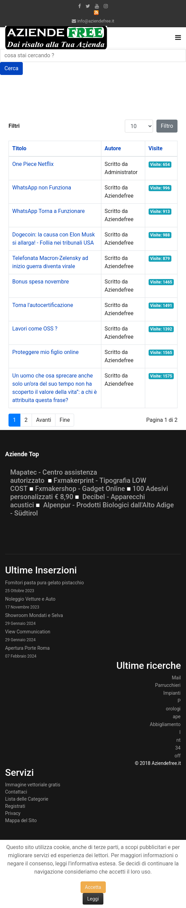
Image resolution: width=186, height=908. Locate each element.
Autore (113, 148)
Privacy (12, 813)
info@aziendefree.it (95, 21)
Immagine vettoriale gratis (32, 784)
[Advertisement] (63, 100)
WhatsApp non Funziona (41, 187)
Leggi (93, 899)
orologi (173, 708)
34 (178, 748)
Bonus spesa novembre (40, 281)
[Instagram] (106, 6)
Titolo (19, 148)
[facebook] (79, 6)
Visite (156, 148)
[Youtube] (97, 6)
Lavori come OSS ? (34, 328)
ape (177, 716)
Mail (176, 677)
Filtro (167, 126)
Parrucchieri (168, 685)
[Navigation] (178, 37)
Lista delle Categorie (26, 799)
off (177, 755)
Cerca (11, 68)
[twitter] (88, 6)
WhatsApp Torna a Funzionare (48, 211)
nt (178, 740)
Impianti (172, 693)
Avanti (43, 420)
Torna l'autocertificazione (42, 305)
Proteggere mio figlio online (45, 352)
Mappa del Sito (21, 820)
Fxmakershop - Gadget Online (80, 488)
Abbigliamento (165, 724)
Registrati (15, 806)
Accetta (93, 887)
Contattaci (16, 792)
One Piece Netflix (33, 164)
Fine (65, 420)
